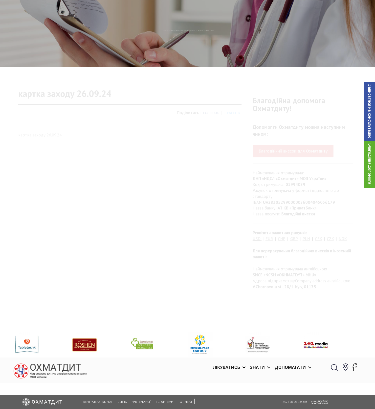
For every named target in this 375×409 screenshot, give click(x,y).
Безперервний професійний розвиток (175, 55)
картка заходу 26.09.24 (40, 155)
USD (257, 259)
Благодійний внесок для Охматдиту (293, 172)
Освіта (122, 402)
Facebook (211, 134)
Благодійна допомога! (370, 164)
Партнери (185, 402)
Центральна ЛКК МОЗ (97, 402)
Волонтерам (164, 402)
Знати (257, 9)
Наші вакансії (141, 402)
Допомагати (290, 9)
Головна (126, 55)
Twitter (233, 134)
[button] (369, 111)
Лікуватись (226, 9)
